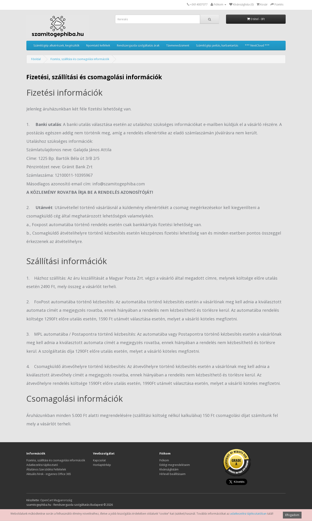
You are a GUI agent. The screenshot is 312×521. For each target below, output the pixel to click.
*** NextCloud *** (257, 45)
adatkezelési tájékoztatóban (248, 514)
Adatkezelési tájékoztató (42, 465)
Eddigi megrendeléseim (174, 465)
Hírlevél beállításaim (172, 474)
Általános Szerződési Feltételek (46, 469)
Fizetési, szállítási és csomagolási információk (79, 59)
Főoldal (36, 59)
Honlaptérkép (102, 465)
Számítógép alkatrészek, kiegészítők (56, 45)
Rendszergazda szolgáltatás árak (138, 45)
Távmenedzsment (177, 45)
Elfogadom (292, 515)
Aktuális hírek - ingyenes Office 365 (48, 474)
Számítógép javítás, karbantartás (217, 45)
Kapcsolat (99, 460)
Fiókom (164, 460)
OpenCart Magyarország (56, 500)
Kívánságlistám (169, 469)
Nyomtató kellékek (98, 45)
